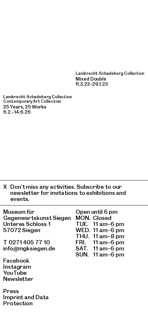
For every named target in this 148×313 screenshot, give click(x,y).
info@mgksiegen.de (29, 248)
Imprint (13, 297)
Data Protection (26, 300)
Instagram (17, 266)
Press (11, 291)
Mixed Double (91, 79)
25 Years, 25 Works (24, 107)
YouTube (15, 272)
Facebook (16, 260)
